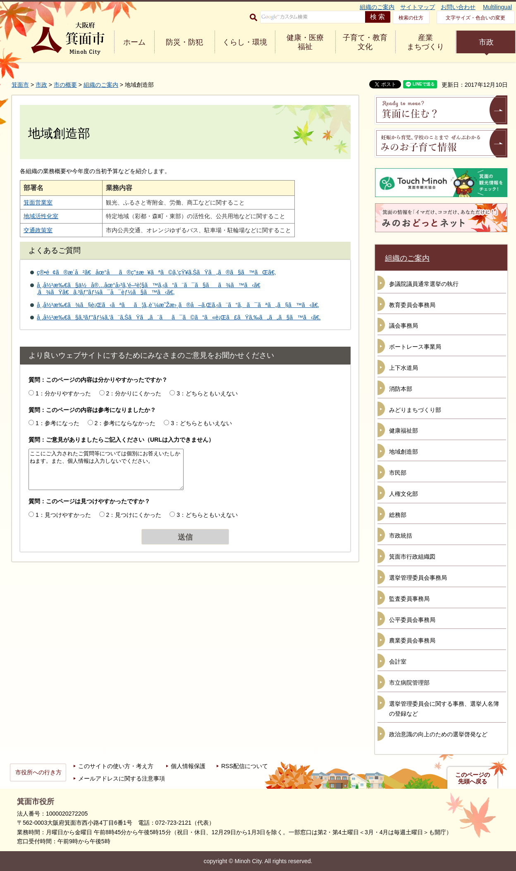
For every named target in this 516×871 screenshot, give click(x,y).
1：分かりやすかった (63, 393)
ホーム (134, 42)
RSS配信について (244, 766)
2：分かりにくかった (134, 393)
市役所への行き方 (38, 772)
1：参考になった (57, 423)
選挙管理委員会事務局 (418, 577)
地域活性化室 (41, 216)
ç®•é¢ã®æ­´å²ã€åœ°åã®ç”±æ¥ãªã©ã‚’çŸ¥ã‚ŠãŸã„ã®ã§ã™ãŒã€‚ (156, 272)
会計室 (397, 661)
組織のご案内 (377, 7)
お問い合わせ (458, 7)
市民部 (397, 472)
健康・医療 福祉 (305, 42)
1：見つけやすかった (63, 515)
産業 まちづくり (425, 42)
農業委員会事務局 (412, 640)
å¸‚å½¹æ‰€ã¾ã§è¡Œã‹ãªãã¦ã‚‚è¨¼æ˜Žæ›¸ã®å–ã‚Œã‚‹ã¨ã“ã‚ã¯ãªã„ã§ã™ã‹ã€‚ (178, 305)
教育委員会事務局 (412, 305)
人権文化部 (403, 493)
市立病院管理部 (409, 682)
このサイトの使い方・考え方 (115, 766)
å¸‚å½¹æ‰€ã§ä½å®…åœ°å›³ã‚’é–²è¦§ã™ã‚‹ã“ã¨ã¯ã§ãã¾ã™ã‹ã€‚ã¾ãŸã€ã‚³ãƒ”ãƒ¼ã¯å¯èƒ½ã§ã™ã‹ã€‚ (148, 288)
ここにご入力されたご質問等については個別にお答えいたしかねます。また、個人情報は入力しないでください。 (106, 469)
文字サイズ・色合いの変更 (475, 18)
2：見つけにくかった (134, 515)
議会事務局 (403, 325)
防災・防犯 (184, 42)
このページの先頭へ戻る (472, 778)
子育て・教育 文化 (365, 42)
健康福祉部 (403, 430)
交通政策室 (38, 230)
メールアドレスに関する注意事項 (121, 778)
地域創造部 (403, 451)
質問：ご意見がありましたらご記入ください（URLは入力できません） (121, 439)
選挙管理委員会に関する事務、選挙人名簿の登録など (444, 708)
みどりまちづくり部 (415, 410)
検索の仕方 (411, 18)
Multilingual (497, 7)
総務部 (397, 515)
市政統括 (400, 535)
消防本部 (400, 389)
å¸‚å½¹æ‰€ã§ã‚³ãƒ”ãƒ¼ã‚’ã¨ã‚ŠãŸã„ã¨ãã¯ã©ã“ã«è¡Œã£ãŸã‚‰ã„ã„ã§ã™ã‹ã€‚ (178, 317)
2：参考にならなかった (125, 423)
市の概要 (65, 84)
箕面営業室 (38, 202)
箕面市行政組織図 (412, 556)
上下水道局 (403, 367)
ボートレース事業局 (415, 346)
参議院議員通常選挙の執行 (424, 284)
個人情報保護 (188, 766)
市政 (486, 42)
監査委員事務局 (409, 598)
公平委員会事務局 (412, 619)
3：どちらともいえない (207, 393)
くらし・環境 (244, 42)
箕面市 (20, 84)
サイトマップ (417, 7)
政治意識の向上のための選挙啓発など (438, 734)
